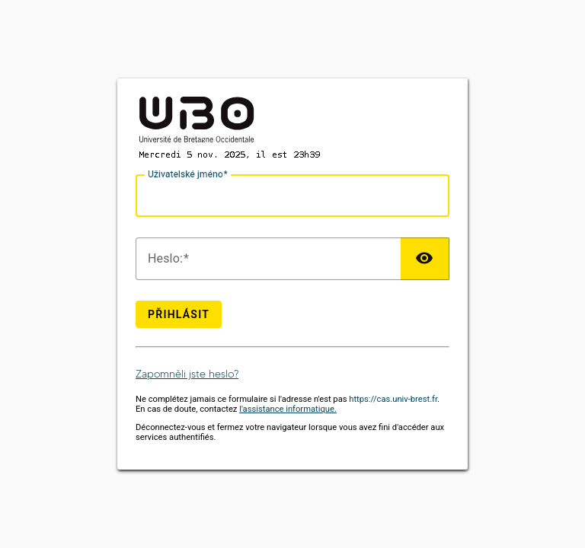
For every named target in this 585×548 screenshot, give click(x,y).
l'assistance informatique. (288, 409)
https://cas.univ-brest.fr (393, 399)
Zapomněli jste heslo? (187, 374)
